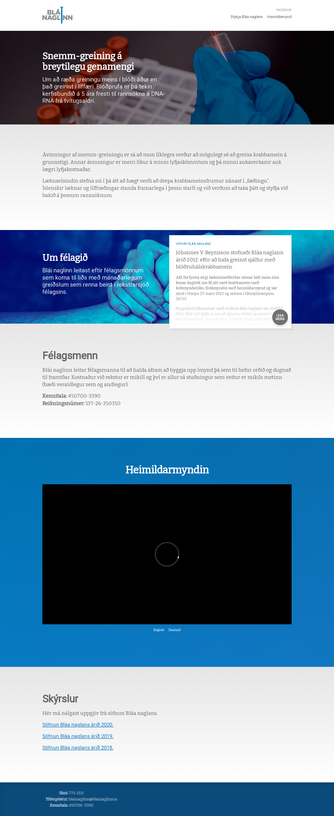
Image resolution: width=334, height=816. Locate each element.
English (158, 630)
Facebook (284, 10)
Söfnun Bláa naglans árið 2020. (78, 725)
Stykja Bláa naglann (246, 16)
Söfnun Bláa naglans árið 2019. (78, 736)
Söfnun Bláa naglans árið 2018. (78, 748)
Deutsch (174, 630)
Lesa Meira (280, 317)
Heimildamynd (279, 16)
